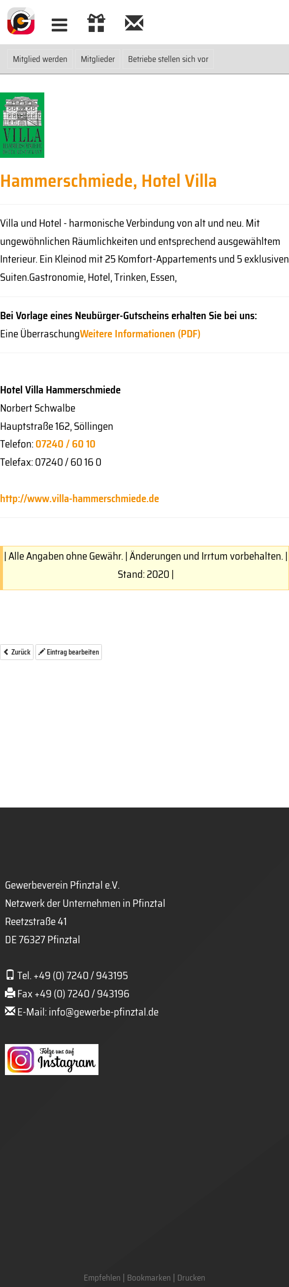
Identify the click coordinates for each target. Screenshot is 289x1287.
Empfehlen (102, 1277)
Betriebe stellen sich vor (168, 59)
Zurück (17, 652)
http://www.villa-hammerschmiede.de (79, 498)
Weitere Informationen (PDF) (140, 334)
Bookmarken (149, 1277)
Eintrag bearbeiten (68, 652)
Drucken (191, 1277)
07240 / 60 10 (65, 444)
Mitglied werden (40, 59)
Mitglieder (98, 59)
